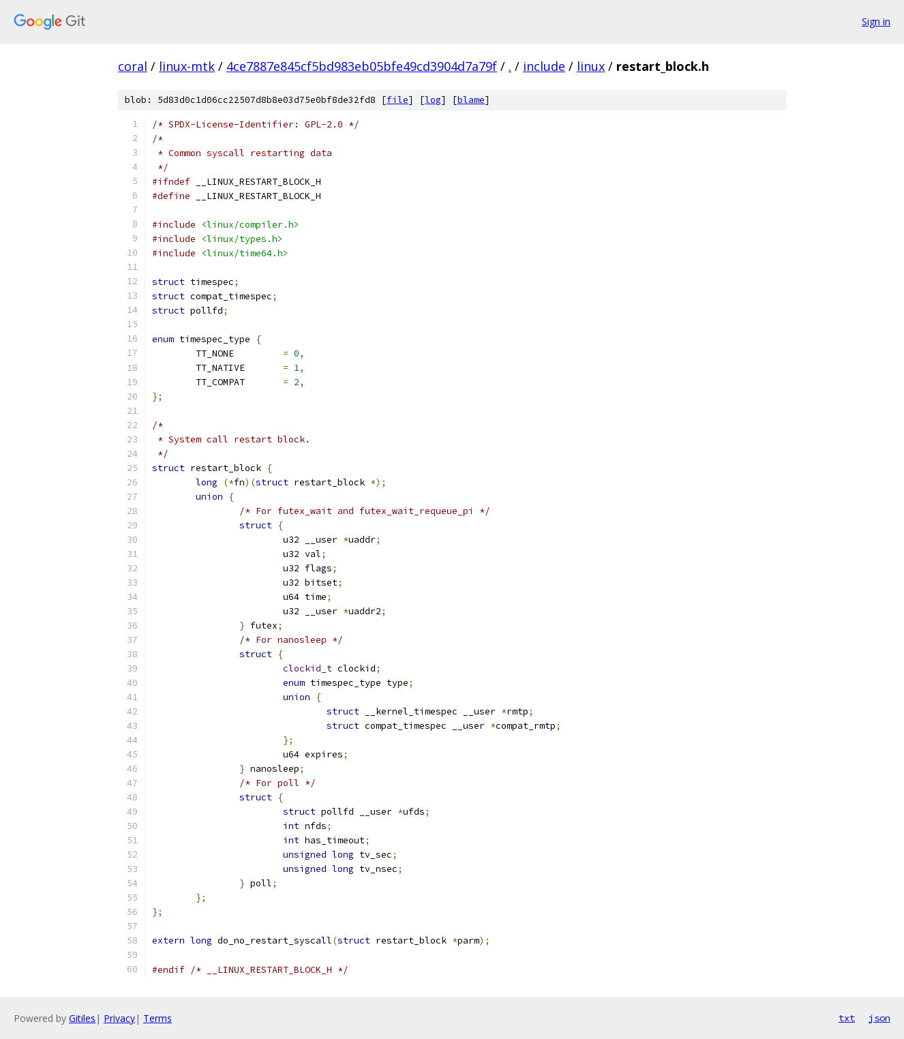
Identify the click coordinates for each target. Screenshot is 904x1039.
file (397, 100)
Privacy (119, 1018)
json (879, 1018)
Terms (157, 1018)
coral (132, 66)
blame (471, 100)
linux (591, 66)
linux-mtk (187, 66)
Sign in (876, 21)
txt (847, 1018)
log (433, 100)
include (544, 66)
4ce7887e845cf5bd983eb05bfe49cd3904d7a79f (361, 66)
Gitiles (82, 1018)
